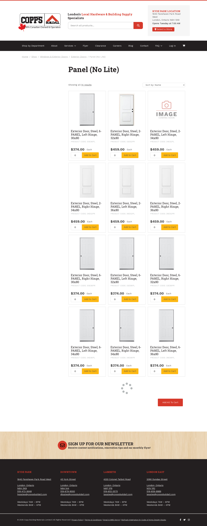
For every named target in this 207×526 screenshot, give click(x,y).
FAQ (158, 46)
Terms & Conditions (93, 520)
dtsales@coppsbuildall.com (74, 494)
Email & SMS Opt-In (111, 520)
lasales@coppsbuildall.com (117, 494)
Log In (172, 46)
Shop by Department (33, 46)
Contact (144, 46)
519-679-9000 (67, 491)
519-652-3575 (110, 491)
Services (70, 46)
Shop (34, 57)
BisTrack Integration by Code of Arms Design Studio (143, 520)
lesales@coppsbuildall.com (161, 494)
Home (25, 57)
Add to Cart (90, 155)
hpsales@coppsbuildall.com (32, 494)
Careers (117, 46)
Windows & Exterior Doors (54, 57)
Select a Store (163, 29)
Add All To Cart (170, 402)
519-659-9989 (154, 491)
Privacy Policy (77, 520)
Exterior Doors (79, 57)
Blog (130, 46)
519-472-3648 (24, 491)
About (54, 46)
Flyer (85, 46)
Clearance (100, 46)
